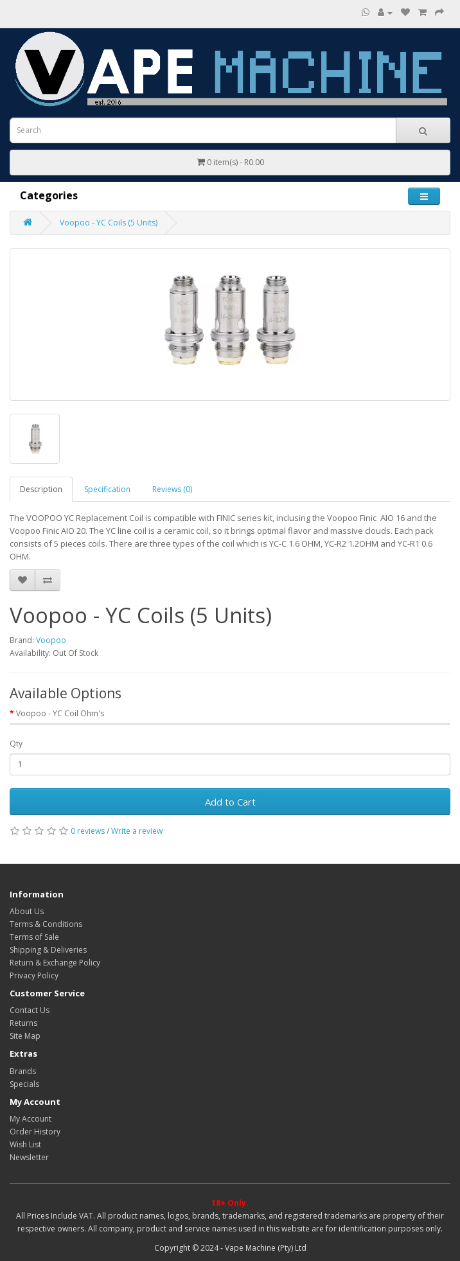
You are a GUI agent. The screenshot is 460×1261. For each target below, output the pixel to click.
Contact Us (29, 1010)
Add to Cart (230, 801)
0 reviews (88, 830)
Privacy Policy (34, 975)
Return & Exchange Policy (55, 962)
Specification (107, 489)
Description (41, 489)
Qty (16, 743)
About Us (27, 911)
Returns (23, 1023)
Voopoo (51, 640)
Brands (23, 1071)
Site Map (25, 1035)
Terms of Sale (34, 936)
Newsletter (29, 1157)
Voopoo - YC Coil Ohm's (60, 713)
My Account (30, 1118)
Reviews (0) (172, 489)
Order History (35, 1131)
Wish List (25, 1144)
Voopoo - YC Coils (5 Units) (108, 222)
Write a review (137, 830)
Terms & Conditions (46, 924)
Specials (24, 1084)
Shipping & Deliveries (48, 949)
